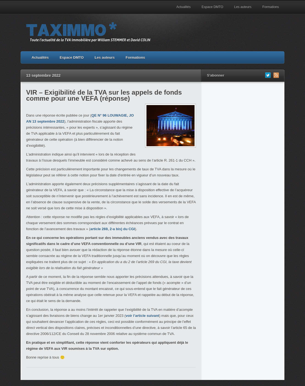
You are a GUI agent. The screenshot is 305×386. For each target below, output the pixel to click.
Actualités (183, 7)
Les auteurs (242, 7)
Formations (270, 7)
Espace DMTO (212, 7)
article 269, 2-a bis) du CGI (112, 229)
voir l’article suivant (142, 316)
